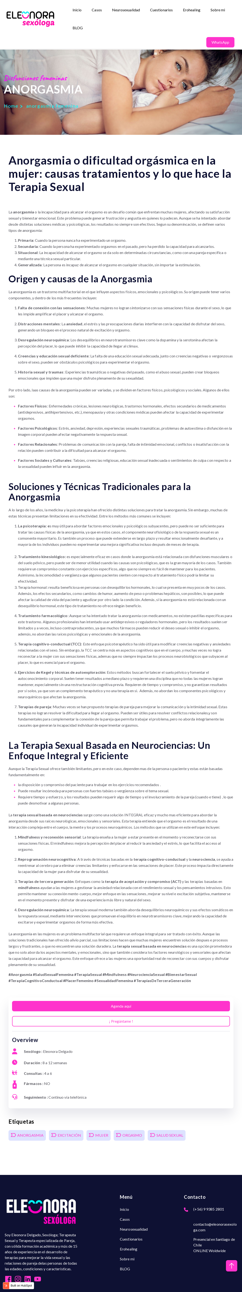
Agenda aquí (121, 1006)
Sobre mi (218, 10)
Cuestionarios (161, 10)
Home (11, 106)
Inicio (77, 10)
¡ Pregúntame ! (121, 1021)
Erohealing (192, 10)
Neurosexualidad (126, 10)
